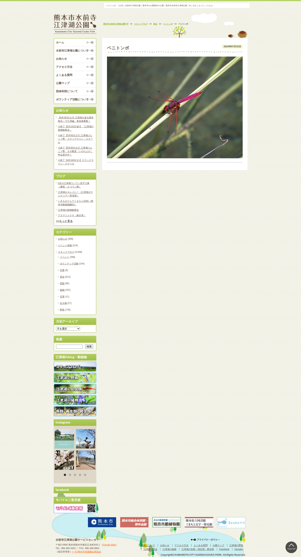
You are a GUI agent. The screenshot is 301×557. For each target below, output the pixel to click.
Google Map (109, 544)
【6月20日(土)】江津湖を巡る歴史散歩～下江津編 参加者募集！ (76, 119)
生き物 (63, 303)
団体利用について (67, 91)
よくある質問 (64, 75)
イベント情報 (65, 245)
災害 (62, 296)
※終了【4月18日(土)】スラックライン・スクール (76, 162)
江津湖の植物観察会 (68, 210)
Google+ (239, 549)
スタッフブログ (66, 252)
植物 (62, 290)
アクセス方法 (64, 66)
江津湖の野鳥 (236, 545)
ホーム (60, 42)
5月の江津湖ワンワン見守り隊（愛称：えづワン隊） (74, 185)
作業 (62, 270)
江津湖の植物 (169, 549)
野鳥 (62, 309)
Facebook (224, 549)
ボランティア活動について (72, 99)
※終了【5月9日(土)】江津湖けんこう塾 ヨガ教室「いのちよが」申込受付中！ (75, 151)
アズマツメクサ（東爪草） (72, 215)
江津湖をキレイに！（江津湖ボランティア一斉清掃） (75, 194)
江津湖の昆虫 (150, 549)
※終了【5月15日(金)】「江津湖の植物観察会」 (76, 128)
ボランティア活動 (69, 263)
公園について (148, 545)
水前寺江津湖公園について (72, 50)
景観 (62, 283)
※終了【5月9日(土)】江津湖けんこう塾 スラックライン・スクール (75, 139)
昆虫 (62, 276)
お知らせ (61, 58)
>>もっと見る (64, 221)
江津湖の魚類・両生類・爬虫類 (197, 549)
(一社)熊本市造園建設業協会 (86, 551)
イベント (64, 257)
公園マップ (63, 83)
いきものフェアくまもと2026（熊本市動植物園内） (75, 203)
